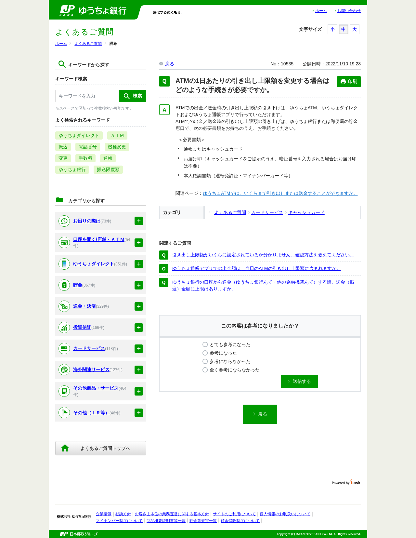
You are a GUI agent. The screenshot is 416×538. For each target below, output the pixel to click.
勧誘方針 (123, 514)
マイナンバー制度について (119, 520)
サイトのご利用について (234, 514)
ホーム (321, 10)
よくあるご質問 (88, 43)
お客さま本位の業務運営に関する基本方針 (172, 514)
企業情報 (103, 514)
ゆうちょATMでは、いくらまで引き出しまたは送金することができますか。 (280, 193)
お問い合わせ (349, 10)
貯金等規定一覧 (203, 520)
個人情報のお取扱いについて (285, 514)
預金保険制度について (240, 520)
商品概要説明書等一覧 (166, 520)
